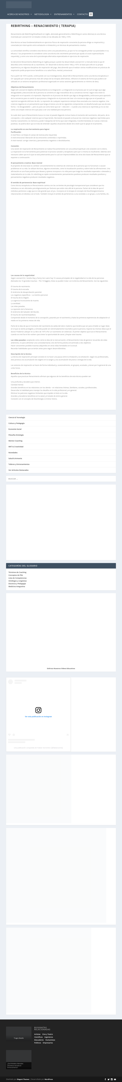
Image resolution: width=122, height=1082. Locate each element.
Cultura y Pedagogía (16, 423)
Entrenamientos (64, 14)
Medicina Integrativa (16, 586)
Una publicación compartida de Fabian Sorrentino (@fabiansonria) (38, 748)
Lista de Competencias (17, 578)
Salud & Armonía (15, 458)
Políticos (37, 1043)
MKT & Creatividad (15, 446)
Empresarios (48, 1043)
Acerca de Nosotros (19, 14)
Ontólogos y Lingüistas (17, 581)
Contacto (82, 14)
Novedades (13, 452)
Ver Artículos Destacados (18, 470)
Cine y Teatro (47, 1034)
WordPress (49, 1079)
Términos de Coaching (17, 572)
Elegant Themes (23, 1079)
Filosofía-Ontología (16, 435)
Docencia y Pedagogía (17, 583)
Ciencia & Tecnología (16, 417)
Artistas (37, 1034)
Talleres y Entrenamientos (18, 464)
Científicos (38, 1037)
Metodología (43, 14)
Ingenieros (48, 1037)
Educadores (39, 1040)
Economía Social (14, 429)
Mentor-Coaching (15, 441)
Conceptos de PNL (15, 575)
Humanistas (50, 1040)
